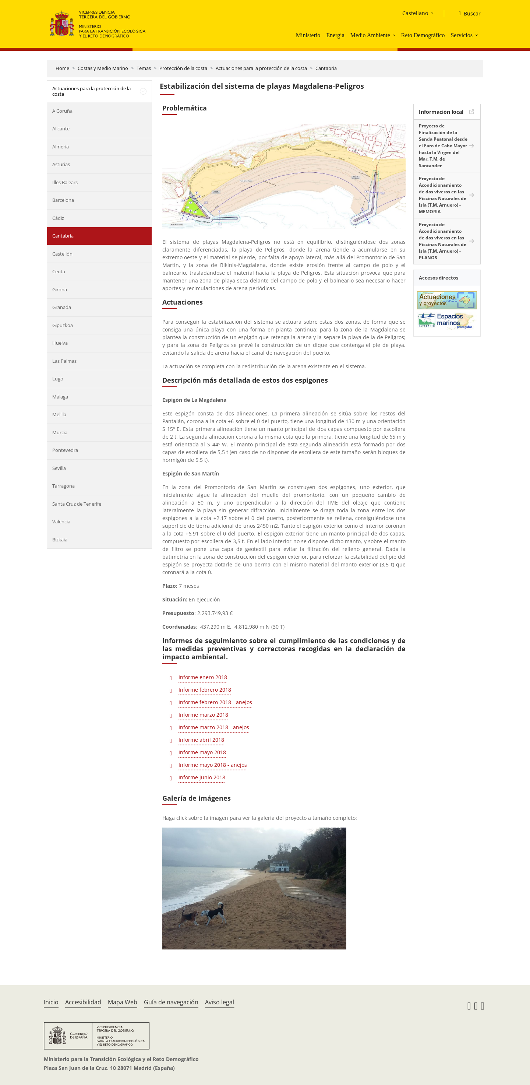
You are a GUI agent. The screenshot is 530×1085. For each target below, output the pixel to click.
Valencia (61, 521)
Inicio (51, 1002)
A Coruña (62, 111)
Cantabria (326, 68)
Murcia (59, 432)
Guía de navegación (171, 1002)
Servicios (462, 35)
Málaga (60, 396)
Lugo (57, 378)
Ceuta (58, 271)
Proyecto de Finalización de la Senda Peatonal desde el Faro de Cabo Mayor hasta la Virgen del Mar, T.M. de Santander (443, 146)
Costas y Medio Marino (103, 68)
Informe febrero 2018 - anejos (215, 702)
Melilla (59, 414)
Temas (144, 68)
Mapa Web (122, 1002)
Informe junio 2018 (202, 777)
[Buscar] (467, 13)
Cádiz (58, 218)
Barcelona (63, 200)
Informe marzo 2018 (203, 714)
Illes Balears (65, 182)
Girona (59, 289)
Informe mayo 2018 (202, 752)
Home (62, 68)
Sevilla (59, 468)
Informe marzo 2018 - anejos (214, 727)
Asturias (61, 164)
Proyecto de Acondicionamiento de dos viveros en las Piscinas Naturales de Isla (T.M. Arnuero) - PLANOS (442, 241)
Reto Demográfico (423, 35)
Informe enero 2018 (203, 677)
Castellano (415, 13)
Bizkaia (59, 539)
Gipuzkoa (62, 325)
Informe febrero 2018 (205, 689)
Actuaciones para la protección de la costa (261, 68)
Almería (60, 146)
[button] (395, 35)
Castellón (62, 253)
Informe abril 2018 (201, 739)
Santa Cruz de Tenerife (76, 504)
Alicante (61, 128)
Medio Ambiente (370, 35)
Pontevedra (65, 450)
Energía (335, 35)
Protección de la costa (183, 68)
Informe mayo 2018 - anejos (213, 764)
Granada (61, 307)
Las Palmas (64, 361)
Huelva (60, 343)
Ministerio (308, 35)
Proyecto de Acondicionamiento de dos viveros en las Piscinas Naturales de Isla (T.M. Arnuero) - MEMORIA (442, 195)
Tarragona (63, 485)
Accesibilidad (83, 1002)
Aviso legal (219, 1002)
